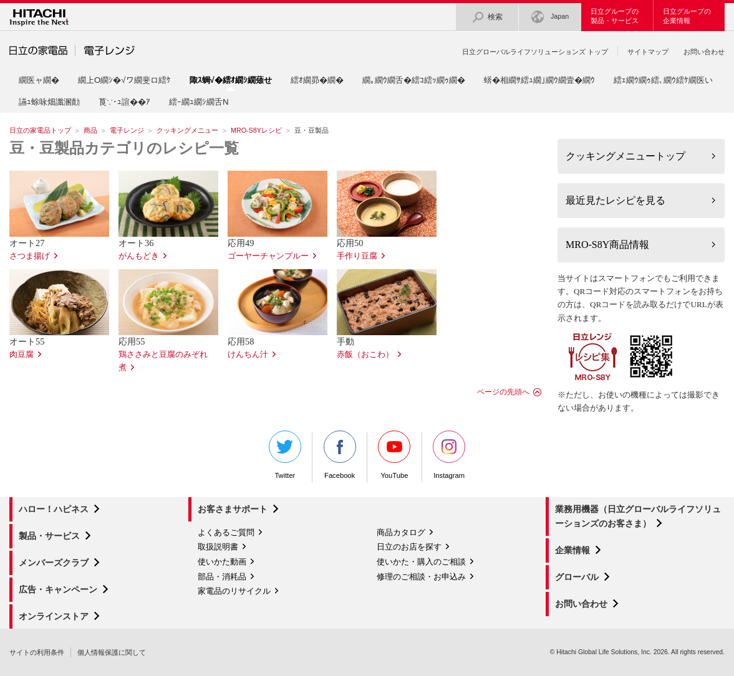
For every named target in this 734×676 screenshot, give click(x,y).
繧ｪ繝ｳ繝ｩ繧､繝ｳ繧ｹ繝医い (663, 80)
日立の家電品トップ (40, 130)
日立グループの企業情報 (687, 15)
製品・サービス (49, 536)
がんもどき (138, 256)
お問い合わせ (704, 51)
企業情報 (572, 550)
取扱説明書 (218, 546)
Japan (550, 17)
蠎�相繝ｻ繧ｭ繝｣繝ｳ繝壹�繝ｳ (539, 80)
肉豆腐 (21, 354)
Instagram (449, 455)
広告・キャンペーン (58, 589)
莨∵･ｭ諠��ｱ (124, 102)
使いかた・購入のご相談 (421, 561)
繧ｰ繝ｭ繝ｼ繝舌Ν (199, 102)
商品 (90, 130)
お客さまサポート (233, 509)
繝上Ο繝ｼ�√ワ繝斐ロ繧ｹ (124, 80)
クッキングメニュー (187, 130)
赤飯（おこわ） (365, 354)
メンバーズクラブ (54, 563)
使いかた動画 (222, 561)
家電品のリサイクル (234, 591)
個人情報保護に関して (111, 652)
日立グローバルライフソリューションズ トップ (535, 51)
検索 (487, 17)
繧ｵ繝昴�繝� (317, 80)
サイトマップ (648, 51)
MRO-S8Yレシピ (256, 130)
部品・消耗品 (222, 576)
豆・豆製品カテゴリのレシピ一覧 (124, 148)
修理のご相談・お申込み (421, 576)
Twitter (285, 455)
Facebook (340, 455)
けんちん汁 (248, 354)
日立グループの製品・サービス (615, 15)
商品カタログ (401, 532)
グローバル (577, 577)
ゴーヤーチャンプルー (268, 256)
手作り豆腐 (357, 256)
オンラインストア (54, 616)
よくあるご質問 (226, 532)
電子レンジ (127, 130)
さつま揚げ (29, 256)
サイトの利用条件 (36, 652)
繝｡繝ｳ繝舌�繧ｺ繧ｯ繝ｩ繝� (413, 80)
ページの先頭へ (503, 392)
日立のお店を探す (409, 546)
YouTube (394, 455)
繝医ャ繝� (39, 80)
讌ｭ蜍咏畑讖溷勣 (49, 102)
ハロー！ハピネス (54, 509)
